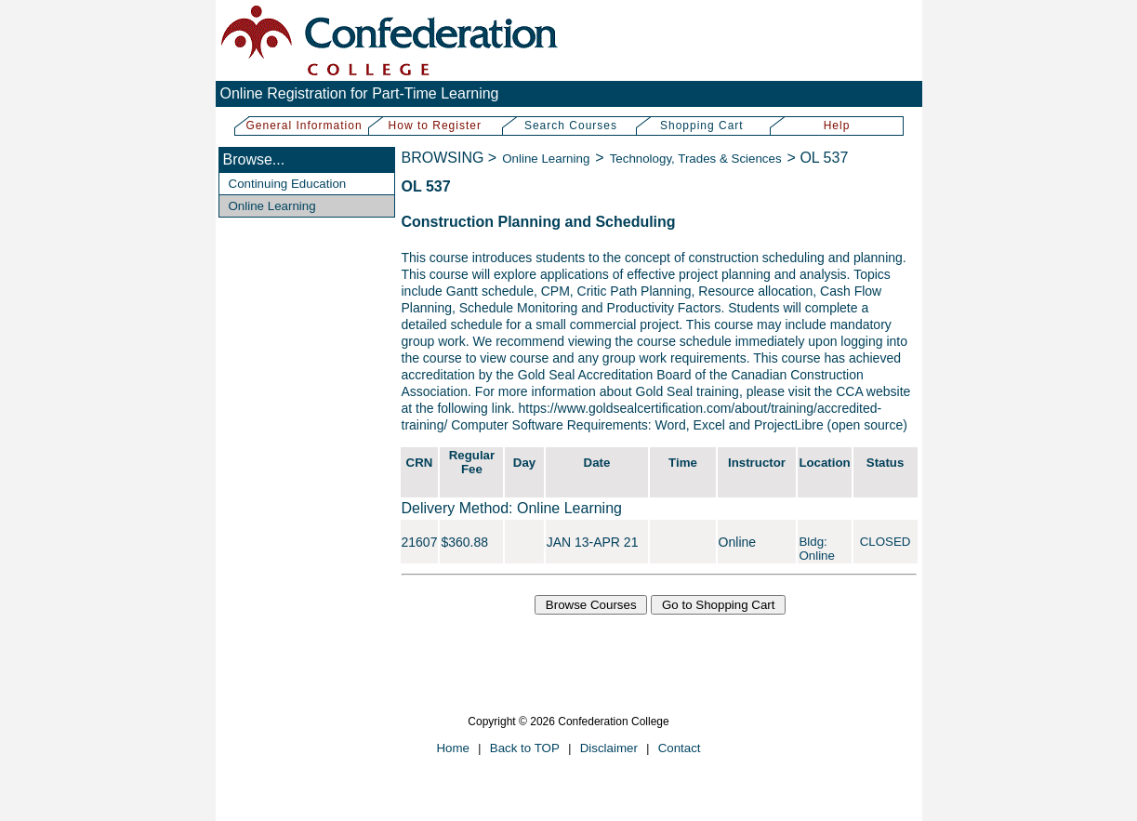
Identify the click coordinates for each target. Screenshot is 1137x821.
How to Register (435, 125)
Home (452, 748)
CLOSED (885, 542)
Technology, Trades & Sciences (696, 159)
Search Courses (570, 125)
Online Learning (272, 206)
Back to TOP (525, 748)
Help (837, 125)
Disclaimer (609, 748)
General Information (304, 125)
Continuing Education (288, 184)
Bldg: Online (817, 549)
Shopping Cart (702, 125)
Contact (679, 748)
